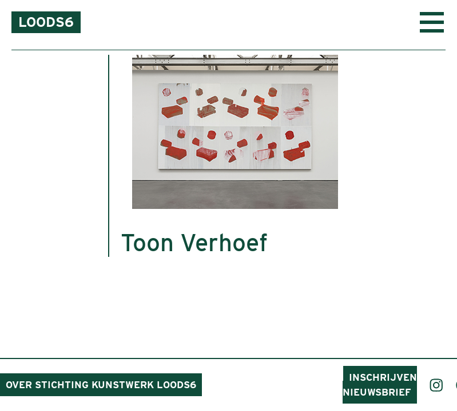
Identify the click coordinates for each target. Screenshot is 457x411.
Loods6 (46, 22)
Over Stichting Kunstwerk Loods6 (101, 384)
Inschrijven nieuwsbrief (380, 385)
